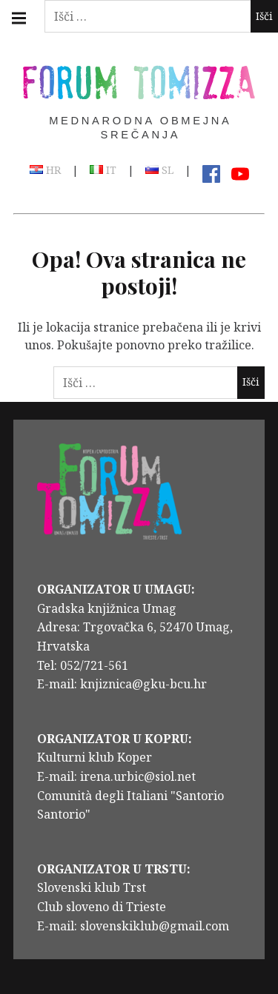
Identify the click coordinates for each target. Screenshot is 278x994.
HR (45, 171)
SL (159, 171)
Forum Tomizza (139, 81)
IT (103, 171)
